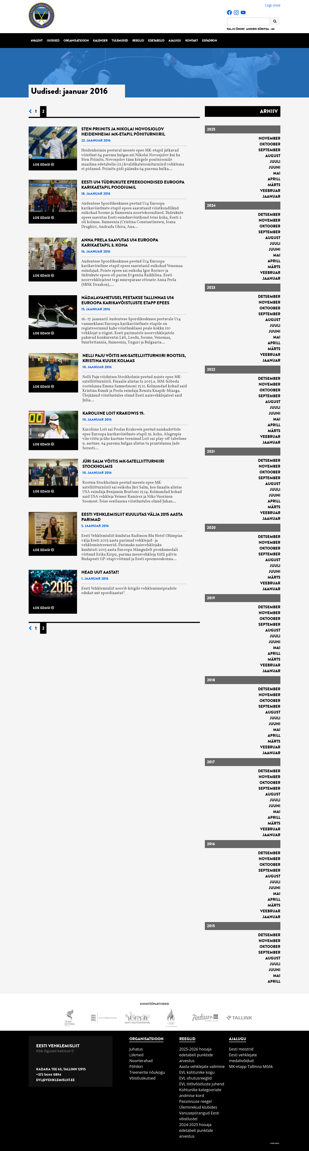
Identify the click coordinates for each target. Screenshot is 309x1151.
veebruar (270, 190)
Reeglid (138, 40)
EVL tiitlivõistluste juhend (201, 1083)
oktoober (270, 144)
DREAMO (274, 1143)
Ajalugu (174, 40)
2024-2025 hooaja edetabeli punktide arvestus (196, 1130)
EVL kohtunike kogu (197, 1072)
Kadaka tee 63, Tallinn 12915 (61, 1069)
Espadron (209, 40)
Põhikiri (136, 1066)
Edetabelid (156, 40)
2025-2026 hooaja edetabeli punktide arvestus (196, 1054)
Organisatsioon (76, 40)
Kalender (100, 40)
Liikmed (136, 1054)
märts (274, 185)
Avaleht (37, 40)
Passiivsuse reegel (195, 1101)
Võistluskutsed (142, 1078)
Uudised (53, 40)
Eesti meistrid (241, 1049)
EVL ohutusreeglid (195, 1078)
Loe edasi (43, 164)
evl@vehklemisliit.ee (55, 1080)
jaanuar (271, 196)
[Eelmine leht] (30, 111)
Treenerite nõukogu (147, 1072)
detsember (269, 214)
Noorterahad (141, 1060)
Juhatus (136, 1049)
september (269, 150)
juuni (274, 167)
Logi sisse (272, 5)
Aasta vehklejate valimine (202, 1066)
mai (276, 173)
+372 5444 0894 (48, 1074)
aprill (274, 179)
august (272, 156)
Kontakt (191, 40)
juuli (275, 161)
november (269, 138)
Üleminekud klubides (198, 1107)
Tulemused (120, 40)
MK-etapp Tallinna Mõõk (251, 1066)
